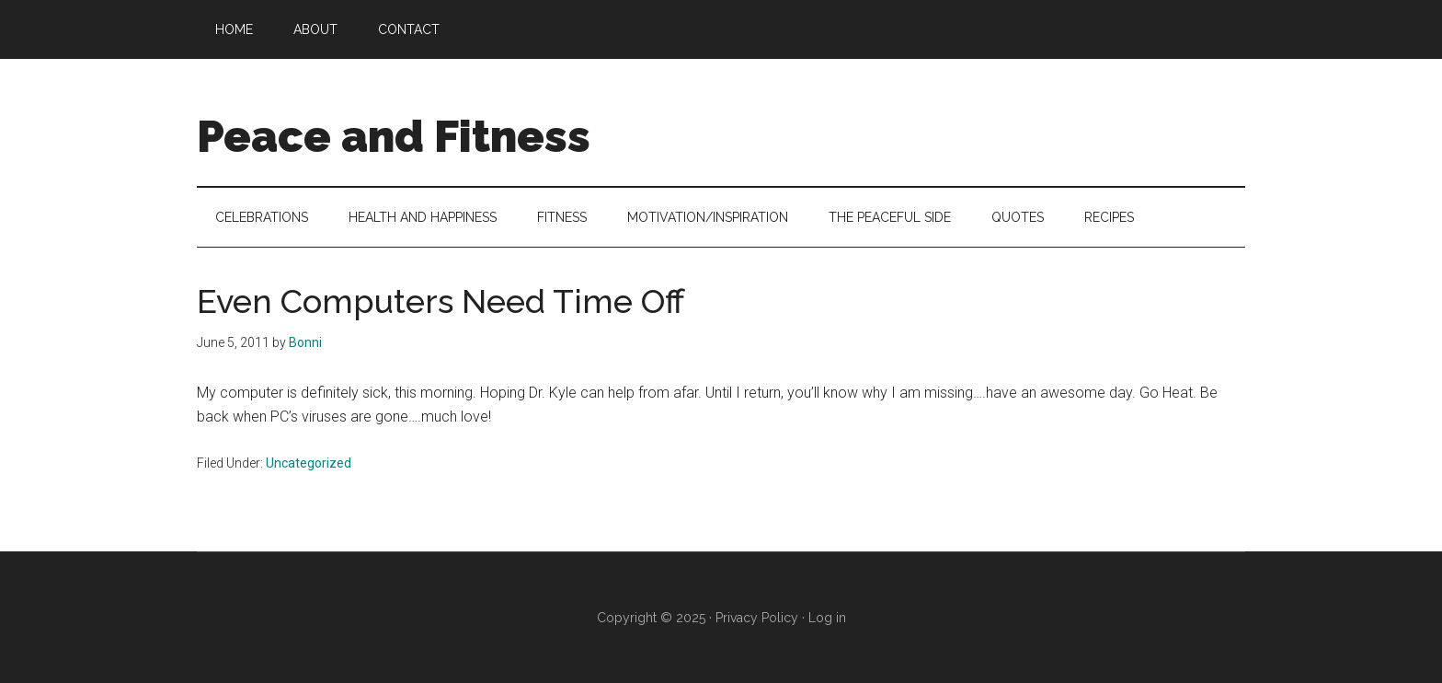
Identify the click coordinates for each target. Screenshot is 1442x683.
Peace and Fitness (393, 136)
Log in (827, 617)
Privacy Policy (756, 617)
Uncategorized (308, 463)
